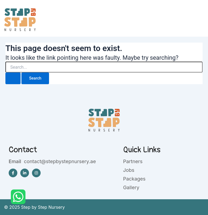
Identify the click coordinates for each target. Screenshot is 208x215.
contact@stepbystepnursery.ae (60, 161)
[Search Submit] (13, 78)
